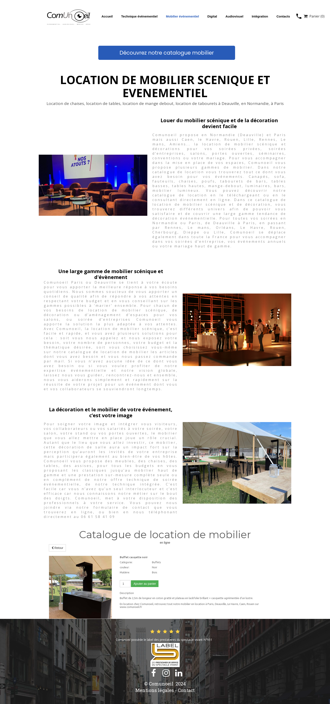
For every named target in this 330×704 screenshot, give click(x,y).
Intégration (260, 16)
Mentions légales (154, 690)
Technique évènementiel (139, 16)
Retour (57, 548)
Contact (186, 690)
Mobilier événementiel (182, 16)
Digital (212, 16)
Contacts (283, 16)
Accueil (107, 16)
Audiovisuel (234, 16)
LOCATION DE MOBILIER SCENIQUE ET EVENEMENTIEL (165, 86)
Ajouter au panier (144, 583)
